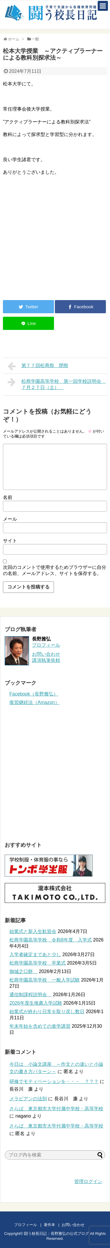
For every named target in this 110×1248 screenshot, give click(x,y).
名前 (7, 497)
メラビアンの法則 (28, 1098)
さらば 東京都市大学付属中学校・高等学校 (56, 1108)
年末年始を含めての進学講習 (39, 1026)
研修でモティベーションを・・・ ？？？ (54, 1081)
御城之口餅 (23, 971)
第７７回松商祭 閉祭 (38, 366)
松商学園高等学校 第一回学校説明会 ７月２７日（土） (57, 383)
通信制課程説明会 (30, 994)
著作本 (49, 1225)
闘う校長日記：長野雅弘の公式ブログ (56, 1233)
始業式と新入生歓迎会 (32, 931)
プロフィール (46, 645)
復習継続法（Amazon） (34, 702)
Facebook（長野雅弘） (33, 693)
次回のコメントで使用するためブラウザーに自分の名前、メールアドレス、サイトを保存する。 (54, 570)
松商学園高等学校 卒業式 (37, 962)
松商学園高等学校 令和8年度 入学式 (50, 939)
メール (10, 519)
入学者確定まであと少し (35, 954)
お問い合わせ (79, 1225)
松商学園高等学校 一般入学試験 (44, 979)
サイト (10, 540)
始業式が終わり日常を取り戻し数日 (46, 1011)
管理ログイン (88, 1181)
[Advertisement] (52, 247)
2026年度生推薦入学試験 (35, 1003)
